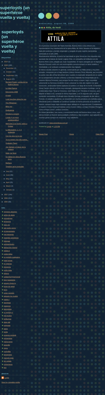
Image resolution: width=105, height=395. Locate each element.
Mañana (9, 163)
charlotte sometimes (11, 238)
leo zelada (7, 361)
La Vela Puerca (11, 88)
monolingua (8, 218)
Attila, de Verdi (11, 153)
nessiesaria (8, 338)
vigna (6, 348)
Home (71, 134)
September (10, 75)
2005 (6, 202)
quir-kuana (8, 316)
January (9, 190)
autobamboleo (9, 244)
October (9, 72)
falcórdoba (8, 309)
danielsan (7, 303)
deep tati (7, 322)
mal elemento (9, 234)
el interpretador (9, 231)
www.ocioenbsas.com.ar (58, 123)
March (8, 186)
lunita (6, 332)
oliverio (6, 273)
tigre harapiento (9, 280)
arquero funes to (10, 283)
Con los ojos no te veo (14, 136)
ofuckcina (7, 267)
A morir (8, 95)
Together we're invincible (15, 166)
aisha (6, 329)
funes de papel (9, 286)
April (8, 182)
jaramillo (7, 345)
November (10, 68)
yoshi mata (8, 270)
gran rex (7, 225)
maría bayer (8, 342)
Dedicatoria (10, 110)
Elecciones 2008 (12, 92)
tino (5, 367)
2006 (6, 198)
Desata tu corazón (12, 114)
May (8, 179)
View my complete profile (11, 382)
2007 (6, 194)
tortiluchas (7, 319)
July (7, 171)
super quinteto (9, 293)
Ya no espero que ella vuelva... (17, 140)
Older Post (100, 134)
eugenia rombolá (10, 335)
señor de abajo (9, 215)
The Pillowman (11, 103)
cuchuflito (7, 351)
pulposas (7, 325)
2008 (6, 65)
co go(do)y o (8, 312)
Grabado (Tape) (11, 143)
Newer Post (43, 134)
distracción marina (10, 247)
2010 (6, 61)
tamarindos (8, 355)
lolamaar (7, 241)
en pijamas (8, 264)
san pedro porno (10, 228)
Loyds (6, 378)
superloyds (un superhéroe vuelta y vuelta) (15, 12)
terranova (7, 221)
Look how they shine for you (16, 99)
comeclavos (8, 364)
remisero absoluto (10, 212)
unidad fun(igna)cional (12, 277)
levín (5, 290)
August (9, 79)
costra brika (8, 254)
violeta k (7, 251)
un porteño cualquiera (12, 257)
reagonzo (7, 306)
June (8, 175)
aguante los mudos (11, 296)
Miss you (9, 106)
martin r (6, 299)
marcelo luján (9, 358)
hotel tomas (8, 260)
